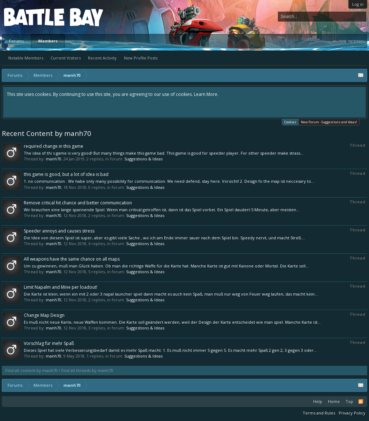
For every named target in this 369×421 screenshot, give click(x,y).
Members (48, 41)
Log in (358, 4)
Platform (30, 16)
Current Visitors (65, 58)
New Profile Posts (140, 58)
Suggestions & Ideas (143, 158)
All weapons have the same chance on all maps (72, 259)
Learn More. (206, 94)
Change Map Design (44, 315)
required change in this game (53, 146)
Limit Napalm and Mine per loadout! (60, 287)
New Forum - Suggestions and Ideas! (329, 122)
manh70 (53, 158)
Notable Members (25, 58)
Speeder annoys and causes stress (59, 231)
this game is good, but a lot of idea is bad (66, 174)
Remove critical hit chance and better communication (78, 203)
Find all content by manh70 (31, 370)
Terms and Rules (319, 413)
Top (349, 401)
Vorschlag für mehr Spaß (49, 343)
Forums (16, 41)
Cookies (290, 121)
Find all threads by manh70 (87, 370)
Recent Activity (102, 58)
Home (334, 401)
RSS (361, 401)
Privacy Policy (352, 413)
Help (317, 401)
